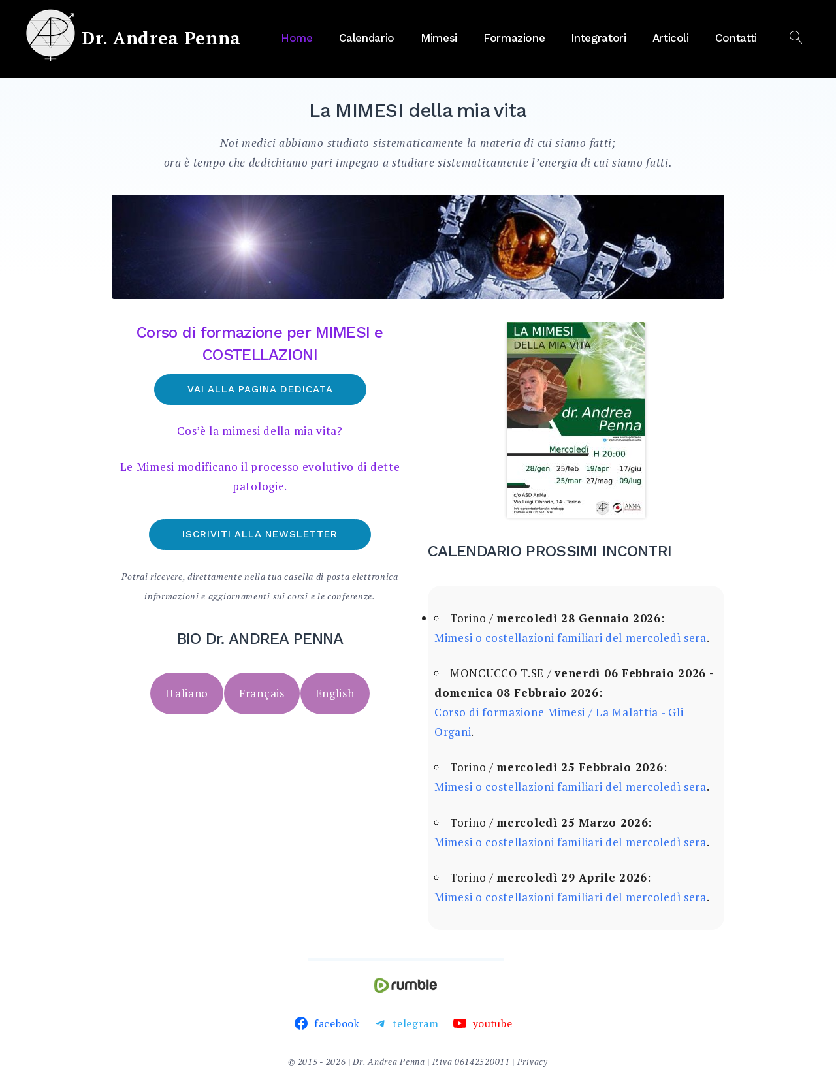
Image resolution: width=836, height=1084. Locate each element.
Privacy (532, 1062)
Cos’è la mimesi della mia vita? (260, 430)
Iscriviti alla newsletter (260, 534)
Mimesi (439, 37)
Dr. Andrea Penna (161, 38)
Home (297, 37)
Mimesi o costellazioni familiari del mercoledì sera (570, 637)
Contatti (736, 37)
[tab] (186, 693)
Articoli (670, 37)
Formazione (514, 37)
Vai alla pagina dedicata (260, 389)
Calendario (367, 37)
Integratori (598, 37)
